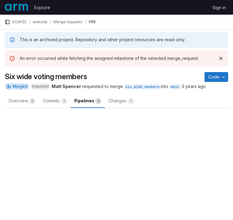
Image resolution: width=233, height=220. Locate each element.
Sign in (219, 7)
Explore (42, 7)
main (175, 86)
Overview (22, 101)
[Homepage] (16, 7)
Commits (55, 101)
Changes (121, 101)
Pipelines (87, 101)
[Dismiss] (220, 58)
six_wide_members (142, 86)
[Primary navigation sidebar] (7, 22)
